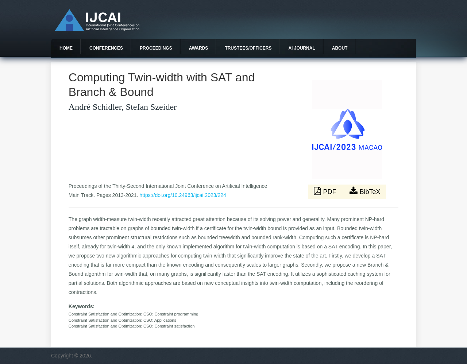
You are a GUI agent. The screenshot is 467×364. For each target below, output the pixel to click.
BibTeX (365, 191)
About (340, 48)
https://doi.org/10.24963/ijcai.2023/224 (182, 195)
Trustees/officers (248, 48)
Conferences (106, 48)
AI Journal (301, 48)
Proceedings (156, 48)
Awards (198, 48)
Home (66, 48)
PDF (326, 191)
